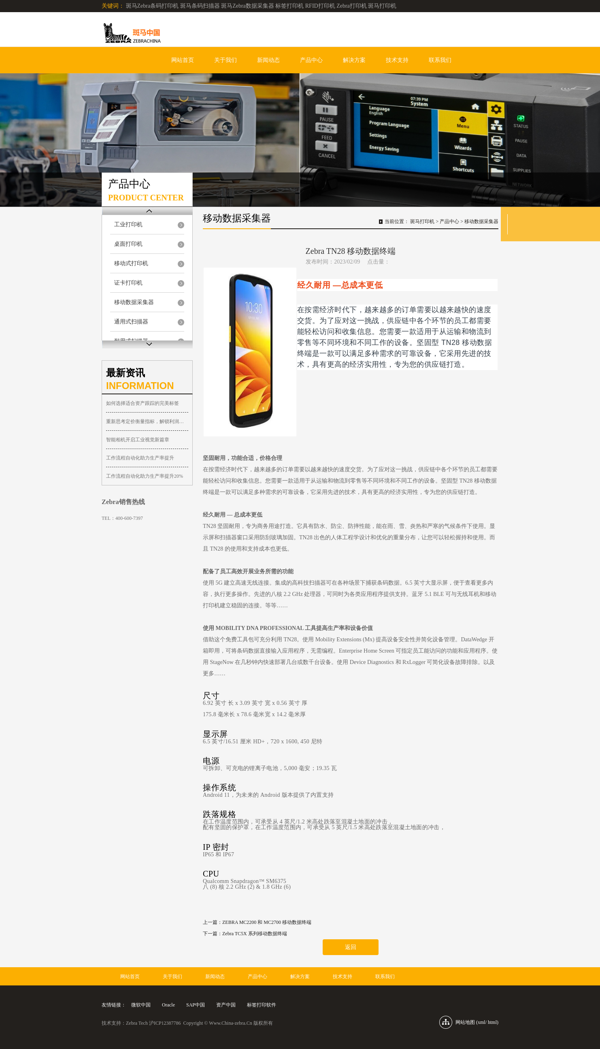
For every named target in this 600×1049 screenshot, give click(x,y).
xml (481, 1022)
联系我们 (440, 60)
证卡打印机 (128, 283)
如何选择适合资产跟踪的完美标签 (142, 403)
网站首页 (182, 60)
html (492, 1022)
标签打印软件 (261, 1005)
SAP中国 (195, 1005)
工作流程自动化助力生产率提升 (140, 458)
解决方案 (354, 60)
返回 (350, 947)
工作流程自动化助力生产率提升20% (144, 476)
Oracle (168, 1005)
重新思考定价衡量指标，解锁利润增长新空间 (147, 421)
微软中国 (141, 1005)
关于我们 (225, 60)
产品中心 (311, 60)
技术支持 (397, 60)
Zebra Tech (137, 1023)
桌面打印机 (128, 244)
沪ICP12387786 (165, 1023)
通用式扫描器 (131, 322)
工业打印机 (128, 224)
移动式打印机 (131, 263)
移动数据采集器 (134, 302)
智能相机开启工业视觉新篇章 (137, 440)
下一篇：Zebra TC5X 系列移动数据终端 (245, 933)
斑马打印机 (422, 221)
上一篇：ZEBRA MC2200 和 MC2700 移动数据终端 (257, 922)
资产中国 (226, 1005)
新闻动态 (268, 60)
